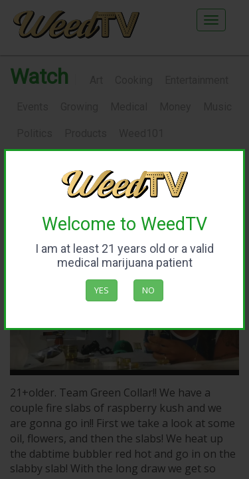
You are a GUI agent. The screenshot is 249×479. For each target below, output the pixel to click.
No (148, 290)
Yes (101, 290)
